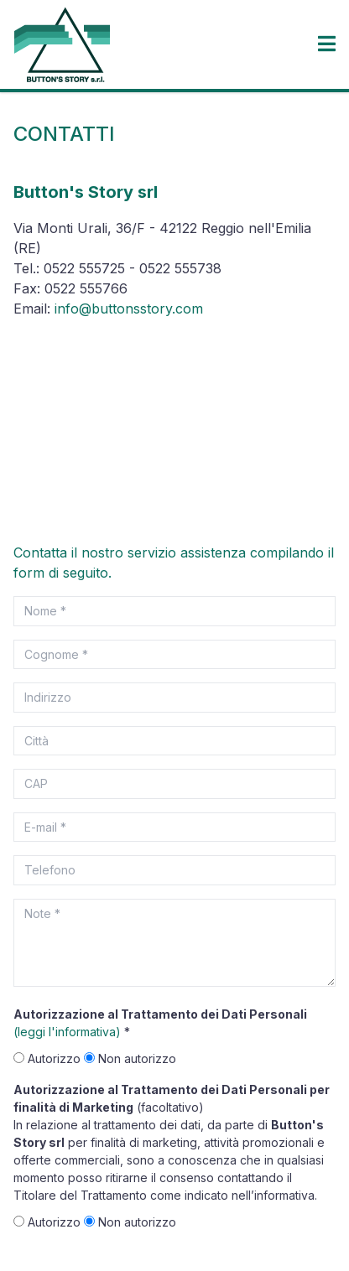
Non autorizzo (130, 1058)
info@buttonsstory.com (129, 308)
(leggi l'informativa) (67, 1032)
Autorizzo (48, 1058)
